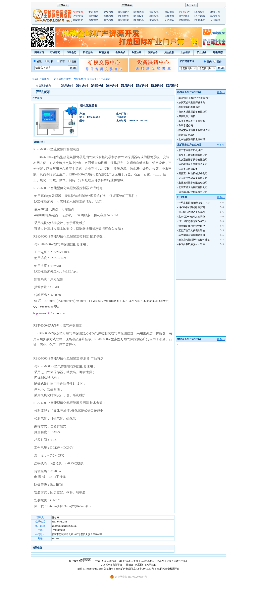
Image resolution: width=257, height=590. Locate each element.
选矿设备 (154, 11)
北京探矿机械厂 (186, 134)
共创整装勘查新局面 (189, 107)
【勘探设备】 (66, 85)
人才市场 (200, 15)
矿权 (50, 61)
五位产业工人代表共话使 (191, 230)
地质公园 (215, 11)
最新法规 (139, 11)
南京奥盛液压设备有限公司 (192, 111)
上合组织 (185, 52)
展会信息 (169, 52)
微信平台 (117, 564)
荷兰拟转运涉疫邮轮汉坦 (191, 235)
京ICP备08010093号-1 (145, 568)
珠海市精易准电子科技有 (191, 121)
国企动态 (93, 15)
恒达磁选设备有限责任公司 (192, 164)
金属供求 (120, 52)
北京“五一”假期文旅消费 (191, 216)
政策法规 (136, 52)
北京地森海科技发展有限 (191, 139)
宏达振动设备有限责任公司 (192, 182)
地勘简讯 (185, 19)
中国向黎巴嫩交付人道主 (191, 244)
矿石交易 (104, 52)
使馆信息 (139, 19)
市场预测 (93, 19)
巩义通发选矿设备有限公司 (192, 159)
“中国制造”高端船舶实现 (191, 207)
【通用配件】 (172, 85)
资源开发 (200, 19)
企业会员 (185, 15)
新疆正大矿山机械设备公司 (192, 173)
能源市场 (108, 15)
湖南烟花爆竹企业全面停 (191, 225)
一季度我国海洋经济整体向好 (194, 202)
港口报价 (169, 11)
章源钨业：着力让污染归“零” (194, 97)
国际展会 (169, 15)
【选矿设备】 (81, 85)
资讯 (39, 61)
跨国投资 (139, 15)
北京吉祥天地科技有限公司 (192, 187)
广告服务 (129, 564)
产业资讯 (78, 15)
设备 (73, 61)
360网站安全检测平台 (168, 568)
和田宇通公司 (185, 125)
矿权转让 (124, 11)
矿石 (62, 61)
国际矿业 (78, 19)
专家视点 (93, 11)
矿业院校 (215, 19)
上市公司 (200, 11)
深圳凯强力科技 (186, 116)
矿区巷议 (169, 19)
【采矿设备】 (142, 85)
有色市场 (108, 19)
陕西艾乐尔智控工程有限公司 (194, 130)
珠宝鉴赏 (215, 15)
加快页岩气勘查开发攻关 (191, 102)
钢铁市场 (108, 11)
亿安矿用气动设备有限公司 (192, 178)
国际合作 (153, 52)
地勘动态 (218, 52)
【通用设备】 (127, 85)
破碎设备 (154, 19)
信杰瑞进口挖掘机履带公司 (192, 192)
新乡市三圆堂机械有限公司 (192, 155)
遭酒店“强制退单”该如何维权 (194, 239)
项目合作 (124, 15)
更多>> (221, 92)
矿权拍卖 (124, 19)
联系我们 (140, 564)
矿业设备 (201, 52)
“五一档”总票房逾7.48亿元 (192, 221)
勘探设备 (154, 15)
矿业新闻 (55, 52)
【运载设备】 (157, 85)
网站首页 (39, 52)
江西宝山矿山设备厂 (189, 168)
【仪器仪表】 (97, 85)
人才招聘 (106, 564)
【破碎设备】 (112, 85)
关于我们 (151, 564)
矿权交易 (88, 52)
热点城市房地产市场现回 (191, 212)
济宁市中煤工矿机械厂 (190, 150)
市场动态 (71, 52)
